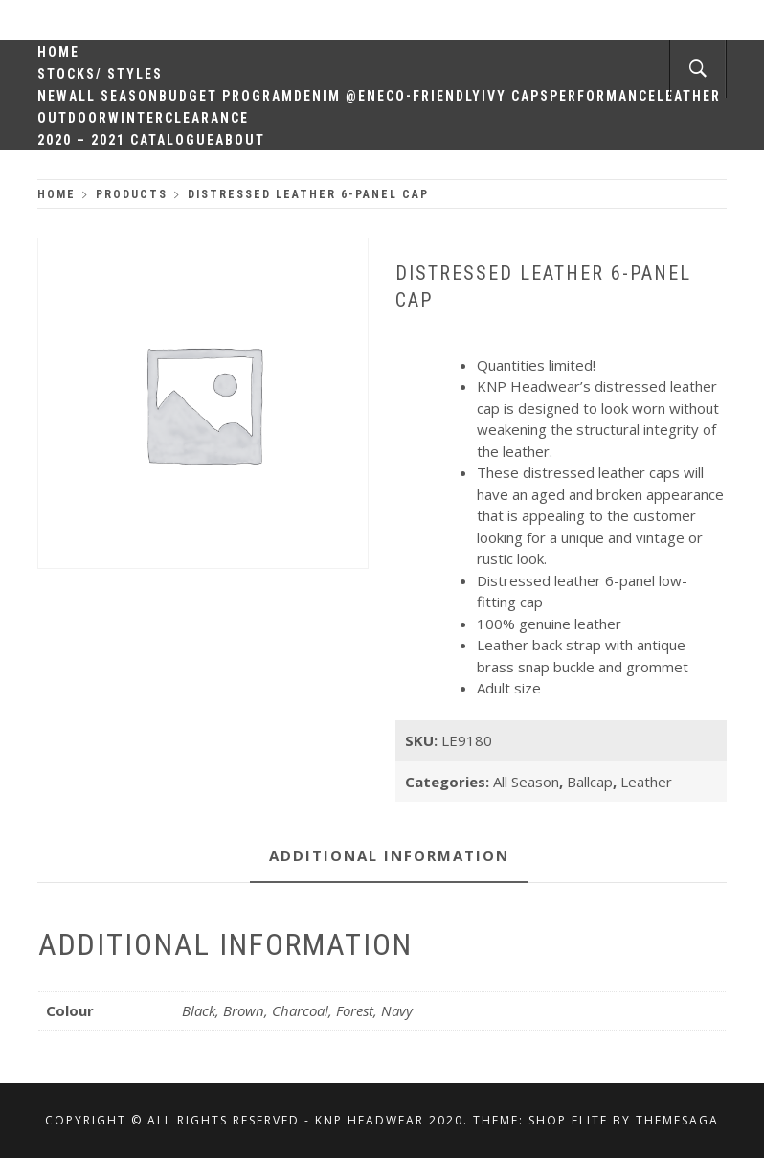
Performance (603, 95)
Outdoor (72, 117)
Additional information (389, 855)
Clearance (207, 117)
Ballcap (590, 781)
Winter (136, 117)
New (53, 95)
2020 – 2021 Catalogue (126, 140)
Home (58, 51)
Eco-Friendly (429, 95)
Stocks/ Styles (100, 73)
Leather (646, 781)
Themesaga (677, 1120)
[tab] (389, 856)
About (240, 140)
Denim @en (335, 95)
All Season (114, 95)
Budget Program (226, 95)
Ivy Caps (516, 95)
